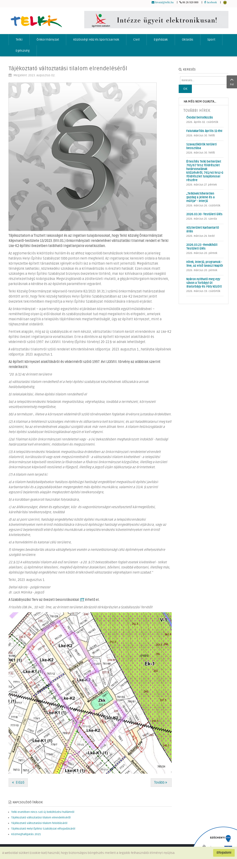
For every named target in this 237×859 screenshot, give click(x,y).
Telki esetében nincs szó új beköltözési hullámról (42, 812)
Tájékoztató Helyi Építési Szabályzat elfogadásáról (43, 828)
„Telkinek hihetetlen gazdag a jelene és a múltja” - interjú (200, 197)
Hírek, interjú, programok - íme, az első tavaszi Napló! (204, 264)
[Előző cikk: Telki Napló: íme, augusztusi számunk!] (18, 782)
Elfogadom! (224, 853)
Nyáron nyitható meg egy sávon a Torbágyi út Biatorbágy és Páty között (204, 282)
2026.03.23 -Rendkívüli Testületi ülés (201, 246)
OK (185, 89)
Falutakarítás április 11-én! (204, 131)
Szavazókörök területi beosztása (201, 146)
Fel (232, 81)
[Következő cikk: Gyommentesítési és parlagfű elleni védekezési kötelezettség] (161, 782)
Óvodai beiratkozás (199, 117)
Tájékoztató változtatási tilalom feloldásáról (39, 823)
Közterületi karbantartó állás (202, 229)
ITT (82, 600)
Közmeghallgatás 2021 (26, 834)
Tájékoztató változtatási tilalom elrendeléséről (68, 68)
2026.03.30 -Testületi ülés (204, 214)
